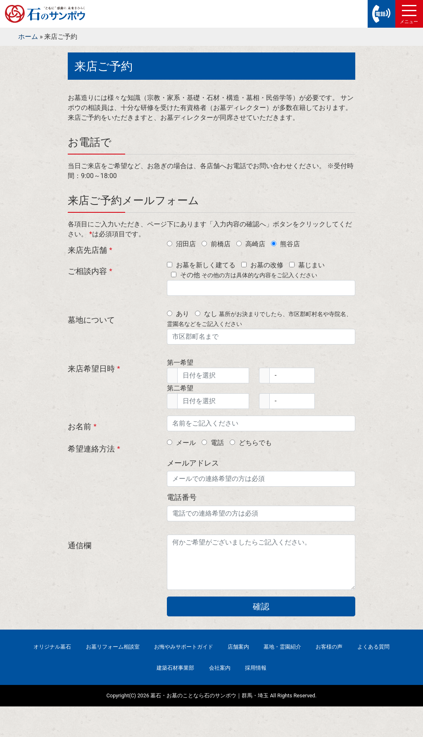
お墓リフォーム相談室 (113, 647)
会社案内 (220, 668)
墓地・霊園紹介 (282, 647)
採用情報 (255, 668)
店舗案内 (238, 647)
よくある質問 (373, 647)
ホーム (28, 36)
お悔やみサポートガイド (183, 647)
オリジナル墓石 (52, 647)
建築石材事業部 (175, 668)
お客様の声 (329, 647)
